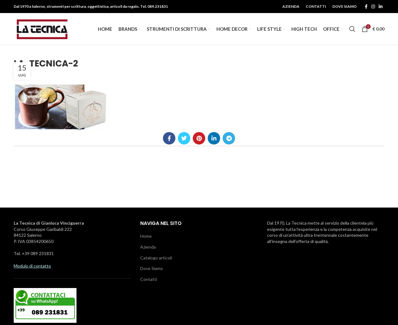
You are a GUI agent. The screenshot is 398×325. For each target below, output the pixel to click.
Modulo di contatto (32, 266)
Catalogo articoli (156, 258)
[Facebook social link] (366, 6)
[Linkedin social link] (380, 6)
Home (146, 236)
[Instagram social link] (373, 6)
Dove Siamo (151, 269)
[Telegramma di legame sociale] (229, 139)
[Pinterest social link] (199, 139)
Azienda (148, 247)
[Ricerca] (352, 29)
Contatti (148, 279)
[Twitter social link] (184, 139)
